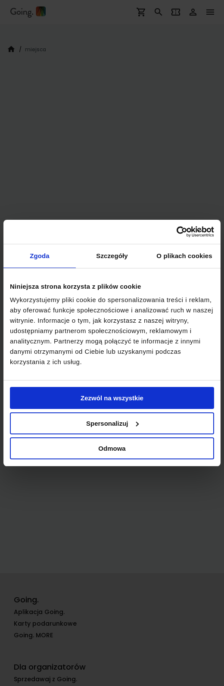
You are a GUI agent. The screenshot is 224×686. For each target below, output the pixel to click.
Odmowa (111, 448)
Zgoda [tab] (40, 255)
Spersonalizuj (112, 423)
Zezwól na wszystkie (112, 398)
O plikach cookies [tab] (184, 255)
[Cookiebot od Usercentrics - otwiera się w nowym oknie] (176, 231)
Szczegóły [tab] (112, 255)
